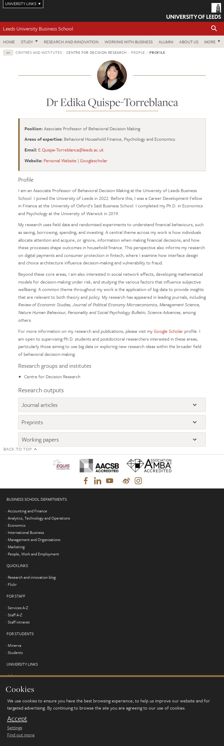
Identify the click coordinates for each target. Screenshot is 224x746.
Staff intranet (19, 622)
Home (9, 42)
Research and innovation (71, 42)
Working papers (40, 439)
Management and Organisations (34, 540)
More (210, 42)
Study (27, 42)
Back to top (18, 449)
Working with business (129, 42)
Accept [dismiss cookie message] (17, 718)
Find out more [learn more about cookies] (21, 734)
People (138, 52)
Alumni (166, 42)
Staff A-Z (15, 615)
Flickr (12, 584)
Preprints (32, 422)
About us (188, 42)
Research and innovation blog (32, 577)
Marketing (16, 547)
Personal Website (60, 160)
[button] (214, 29)
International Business (26, 532)
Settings (14, 727)
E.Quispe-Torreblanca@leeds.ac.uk (71, 149)
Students (15, 652)
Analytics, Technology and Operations (39, 518)
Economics (16, 525)
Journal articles (40, 405)
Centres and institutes (39, 52)
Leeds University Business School (38, 28)
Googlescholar (94, 160)
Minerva (14, 645)
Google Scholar (168, 331)
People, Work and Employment (33, 554)
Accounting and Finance (27, 511)
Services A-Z (18, 608)
